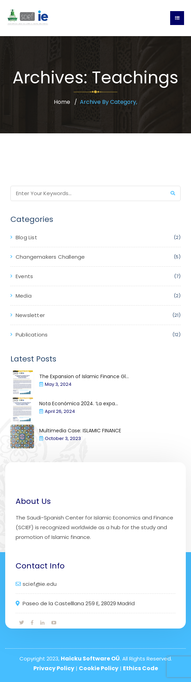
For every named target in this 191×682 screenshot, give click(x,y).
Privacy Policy (53, 668)
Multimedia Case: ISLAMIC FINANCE (80, 430)
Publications (32, 334)
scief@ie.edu (40, 584)
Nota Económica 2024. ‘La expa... (78, 403)
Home (62, 102)
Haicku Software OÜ (90, 659)
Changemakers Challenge (50, 256)
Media (24, 295)
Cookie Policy (98, 668)
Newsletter (30, 315)
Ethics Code (140, 668)
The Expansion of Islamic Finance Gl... (84, 376)
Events (24, 276)
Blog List (26, 237)
